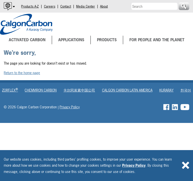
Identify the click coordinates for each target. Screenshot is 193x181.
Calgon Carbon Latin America (127, 90)
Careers (49, 6)
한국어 (185, 90)
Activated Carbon (27, 39)
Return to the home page (22, 72)
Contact (65, 6)
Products (107, 39)
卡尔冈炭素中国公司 (79, 90)
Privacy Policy (134, 165)
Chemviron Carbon (41, 90)
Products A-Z (30, 6)
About (104, 6)
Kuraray (166, 90)
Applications (71, 39)
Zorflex (10, 90)
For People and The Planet (156, 39)
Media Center (85, 6)
